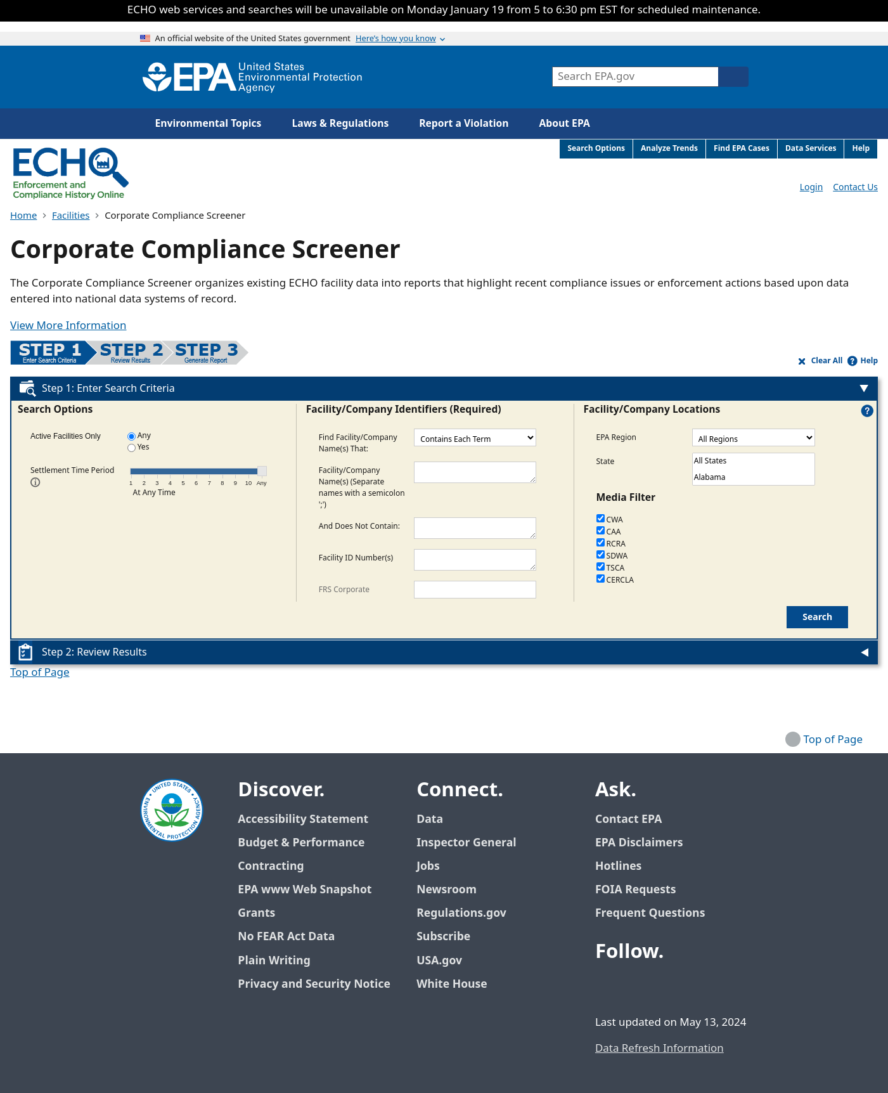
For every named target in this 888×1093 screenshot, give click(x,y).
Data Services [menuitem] (811, 149)
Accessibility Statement (303, 819)
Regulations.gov (468, 913)
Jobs (428, 866)
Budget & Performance (301, 843)
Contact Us (855, 187)
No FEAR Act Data (286, 936)
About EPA (564, 123)
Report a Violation (463, 123)
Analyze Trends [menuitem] (669, 149)
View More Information (68, 325)
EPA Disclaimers (639, 843)
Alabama (753, 478)
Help (869, 361)
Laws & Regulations (340, 123)
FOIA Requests (635, 889)
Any (139, 436)
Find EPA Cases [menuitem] (741, 149)
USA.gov (446, 960)
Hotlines (618, 866)
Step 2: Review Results (94, 652)
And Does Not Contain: (359, 526)
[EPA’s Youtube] (668, 986)
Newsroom (446, 889)
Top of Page (40, 672)
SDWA (612, 556)
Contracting (271, 866)
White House (458, 984)
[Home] (252, 77)
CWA (609, 520)
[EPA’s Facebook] (608, 986)
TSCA (610, 568)
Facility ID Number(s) (356, 557)
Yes (138, 447)
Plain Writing (274, 960)
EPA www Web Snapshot (304, 889)
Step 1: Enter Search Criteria (108, 388)
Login (811, 187)
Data (429, 819)
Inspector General (466, 843)
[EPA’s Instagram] (699, 986)
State (605, 461)
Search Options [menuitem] (596, 149)
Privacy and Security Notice (314, 984)
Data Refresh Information (659, 1048)
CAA (608, 532)
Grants (256, 913)
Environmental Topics (208, 123)
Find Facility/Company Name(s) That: (358, 442)
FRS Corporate (344, 589)
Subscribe (443, 936)
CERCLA (615, 580)
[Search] (733, 77)
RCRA (611, 544)
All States (753, 461)
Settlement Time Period (72, 475)
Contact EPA (628, 819)
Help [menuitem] (861, 149)
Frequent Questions (650, 913)
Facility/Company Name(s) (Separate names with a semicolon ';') (362, 487)
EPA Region (616, 437)
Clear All (827, 361)
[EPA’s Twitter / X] (638, 986)
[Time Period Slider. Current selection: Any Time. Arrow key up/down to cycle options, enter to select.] (262, 471)
